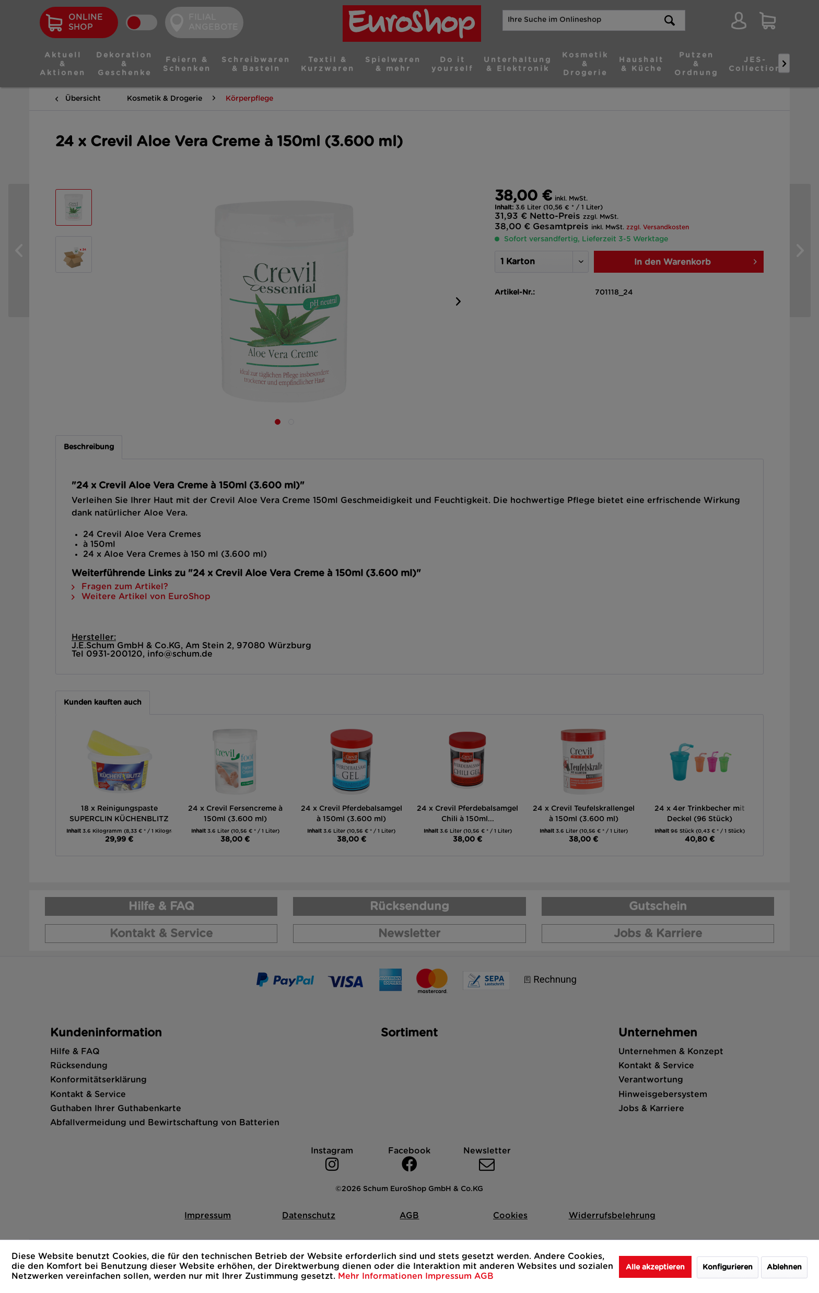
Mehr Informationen (381, 1276)
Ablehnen (784, 1267)
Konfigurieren (728, 1267)
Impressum (449, 1276)
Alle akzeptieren (655, 1267)
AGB (484, 1276)
